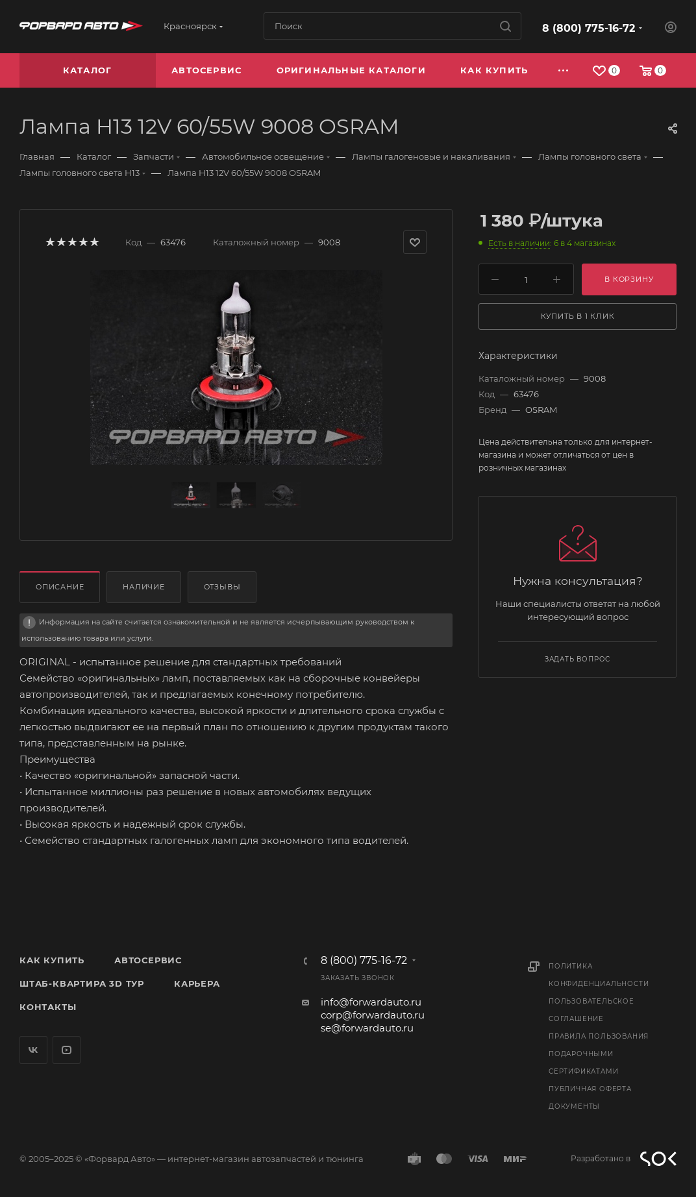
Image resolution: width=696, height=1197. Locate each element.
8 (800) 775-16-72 (588, 28)
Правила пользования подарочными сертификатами (599, 1054)
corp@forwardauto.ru (373, 1015)
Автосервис (148, 960)
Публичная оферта (590, 1089)
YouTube (67, 1050)
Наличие (144, 586)
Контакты (47, 1007)
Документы (574, 1106)
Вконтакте (33, 1050)
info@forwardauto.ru (371, 1002)
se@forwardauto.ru (367, 1028)
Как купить (51, 960)
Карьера (197, 983)
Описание (60, 586)
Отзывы (222, 586)
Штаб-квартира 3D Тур (81, 983)
